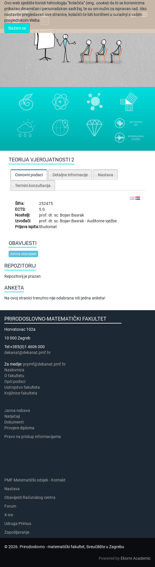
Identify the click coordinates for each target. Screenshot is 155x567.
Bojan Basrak (72, 215)
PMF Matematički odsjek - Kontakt (35, 480)
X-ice (8, 515)
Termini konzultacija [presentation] (33, 185)
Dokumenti (14, 422)
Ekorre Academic (136, 558)
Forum (10, 506)
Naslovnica (14, 370)
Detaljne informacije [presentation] (70, 174)
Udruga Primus (17, 523)
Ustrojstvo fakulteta (22, 387)
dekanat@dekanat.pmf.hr (27, 352)
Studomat (48, 226)
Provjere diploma (19, 428)
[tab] (28, 174)
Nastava (12, 488)
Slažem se (17, 28)
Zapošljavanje (16, 532)
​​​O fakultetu (14, 375)
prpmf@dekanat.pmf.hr (44, 364)
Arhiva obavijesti (23, 254)
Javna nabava (17, 410)
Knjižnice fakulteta (20, 393)
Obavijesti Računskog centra (29, 497)
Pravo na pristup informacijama (33, 436)
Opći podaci (14, 381)
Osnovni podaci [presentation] (29, 174)
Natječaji (12, 416)
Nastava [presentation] (105, 174)
